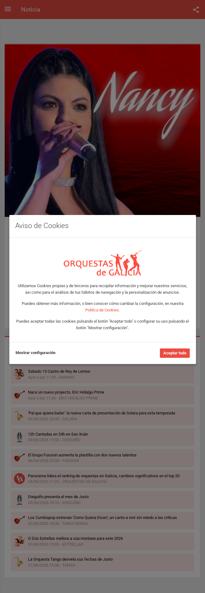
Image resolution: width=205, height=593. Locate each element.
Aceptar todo (174, 353)
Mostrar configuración (35, 352)
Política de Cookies (102, 310)
